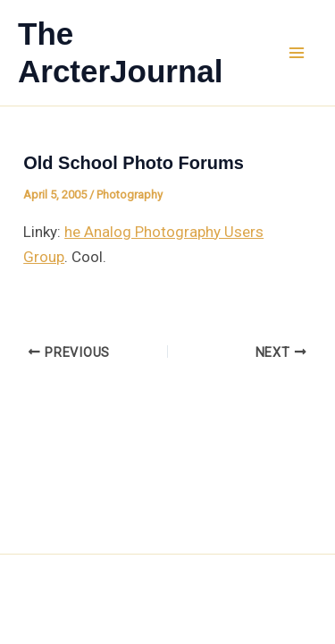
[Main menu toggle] (297, 52)
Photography (129, 194)
